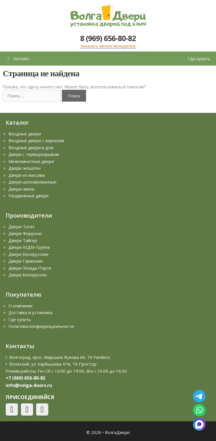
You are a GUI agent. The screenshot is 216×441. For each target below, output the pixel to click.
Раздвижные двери (28, 195)
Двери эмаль (21, 189)
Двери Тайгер (22, 240)
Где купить (199, 58)
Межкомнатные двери (31, 161)
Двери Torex (21, 226)
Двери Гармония (25, 261)
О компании (20, 305)
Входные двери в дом (30, 147)
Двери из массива (26, 175)
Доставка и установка (30, 312)
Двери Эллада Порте (29, 268)
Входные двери (24, 133)
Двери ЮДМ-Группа (29, 247)
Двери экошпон (24, 168)
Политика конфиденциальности (41, 326)
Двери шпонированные (32, 182)
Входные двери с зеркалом (36, 140)
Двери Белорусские (28, 254)
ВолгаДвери (117, 432)
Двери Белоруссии (27, 274)
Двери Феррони (25, 233)
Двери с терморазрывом (33, 154)
